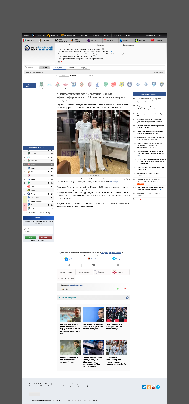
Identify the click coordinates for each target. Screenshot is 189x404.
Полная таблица (30, 213)
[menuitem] (69, 35)
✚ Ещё (138, 199)
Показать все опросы (38, 240)
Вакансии (70, 400)
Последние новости (149, 94)
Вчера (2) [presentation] (84, 68)
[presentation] (42, 67)
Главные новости (67, 62)
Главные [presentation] (72, 45)
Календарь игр (45, 213)
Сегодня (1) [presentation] (59, 68)
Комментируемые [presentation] (128, 45)
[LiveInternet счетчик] (34, 396)
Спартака (85, 179)
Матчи (161, 72)
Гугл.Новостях (63, 255)
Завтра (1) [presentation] (72, 68)
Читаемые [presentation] (100, 45)
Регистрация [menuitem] (150, 35)
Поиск (128, 35)
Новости (155, 72)
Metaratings (113, 181)
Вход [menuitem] (160, 35)
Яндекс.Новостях (115, 253)
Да (28, 229)
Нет (28, 231)
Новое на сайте (82, 400)
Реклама (94, 400)
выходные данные (81, 386)
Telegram (104, 253)
